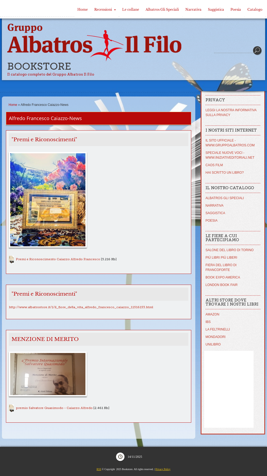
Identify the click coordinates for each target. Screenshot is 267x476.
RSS (99, 469)
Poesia (235, 10)
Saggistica (216, 10)
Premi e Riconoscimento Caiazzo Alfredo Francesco (58, 259)
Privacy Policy (162, 469)
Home (82, 10)
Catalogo (254, 10)
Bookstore (39, 66)
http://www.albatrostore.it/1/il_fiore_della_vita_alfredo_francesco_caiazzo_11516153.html (81, 307)
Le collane (130, 10)
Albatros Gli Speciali (162, 10)
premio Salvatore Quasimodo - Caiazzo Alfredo (54, 408)
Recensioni (105, 10)
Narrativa (193, 10)
